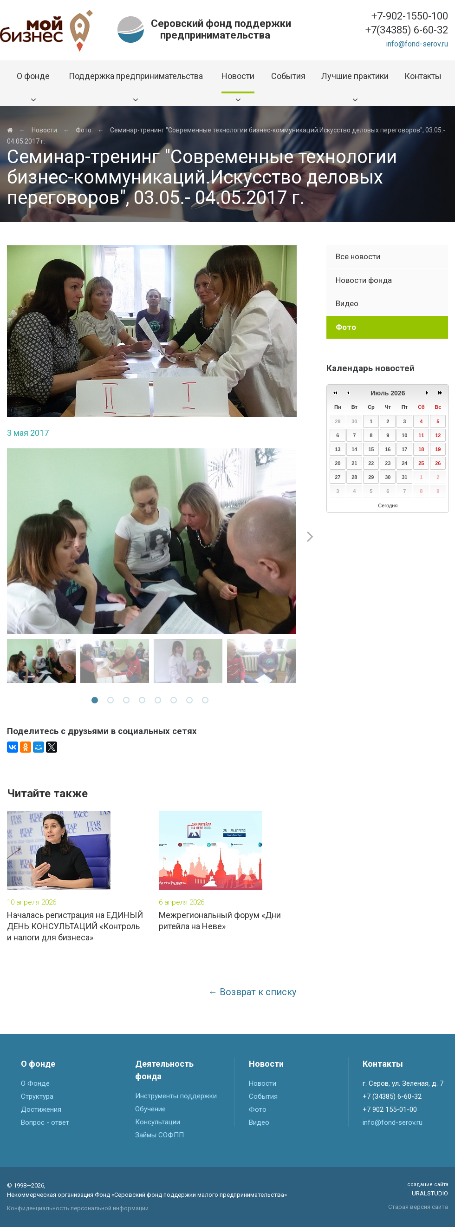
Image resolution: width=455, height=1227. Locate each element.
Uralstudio (427, 1189)
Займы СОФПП (159, 1135)
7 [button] (190, 701)
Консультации (157, 1122)
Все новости (358, 256)
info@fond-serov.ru (417, 43)
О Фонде (35, 1083)
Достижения (41, 1109)
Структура (37, 1096)
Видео (347, 303)
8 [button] (206, 701)
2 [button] (112, 701)
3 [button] (127, 701)
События (263, 1096)
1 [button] (96, 701)
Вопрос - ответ (45, 1122)
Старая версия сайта (418, 1206)
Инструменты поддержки (176, 1096)
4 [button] (143, 701)
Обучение (150, 1109)
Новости (44, 130)
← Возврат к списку (252, 991)
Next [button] (310, 536)
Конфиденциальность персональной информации (78, 1208)
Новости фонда (364, 280)
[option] (152, 541)
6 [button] (175, 701)
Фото (83, 130)
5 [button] (159, 701)
